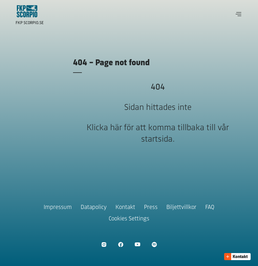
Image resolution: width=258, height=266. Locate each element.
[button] (238, 14)
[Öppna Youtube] (137, 244)
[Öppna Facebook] (121, 244)
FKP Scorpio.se (30, 23)
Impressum (58, 207)
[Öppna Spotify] (154, 244)
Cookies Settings (129, 219)
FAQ (209, 207)
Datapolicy (94, 207)
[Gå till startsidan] (27, 11)
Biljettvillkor (181, 207)
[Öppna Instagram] (104, 244)
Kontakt (125, 207)
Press (151, 207)
